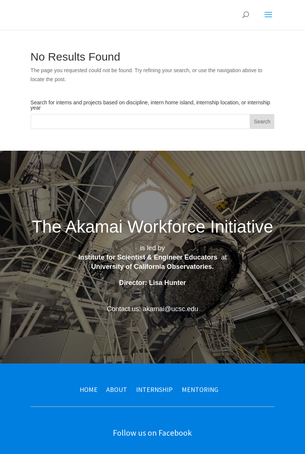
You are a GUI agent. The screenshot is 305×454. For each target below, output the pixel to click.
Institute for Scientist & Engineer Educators (147, 257)
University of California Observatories (151, 266)
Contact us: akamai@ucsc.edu (152, 309)
